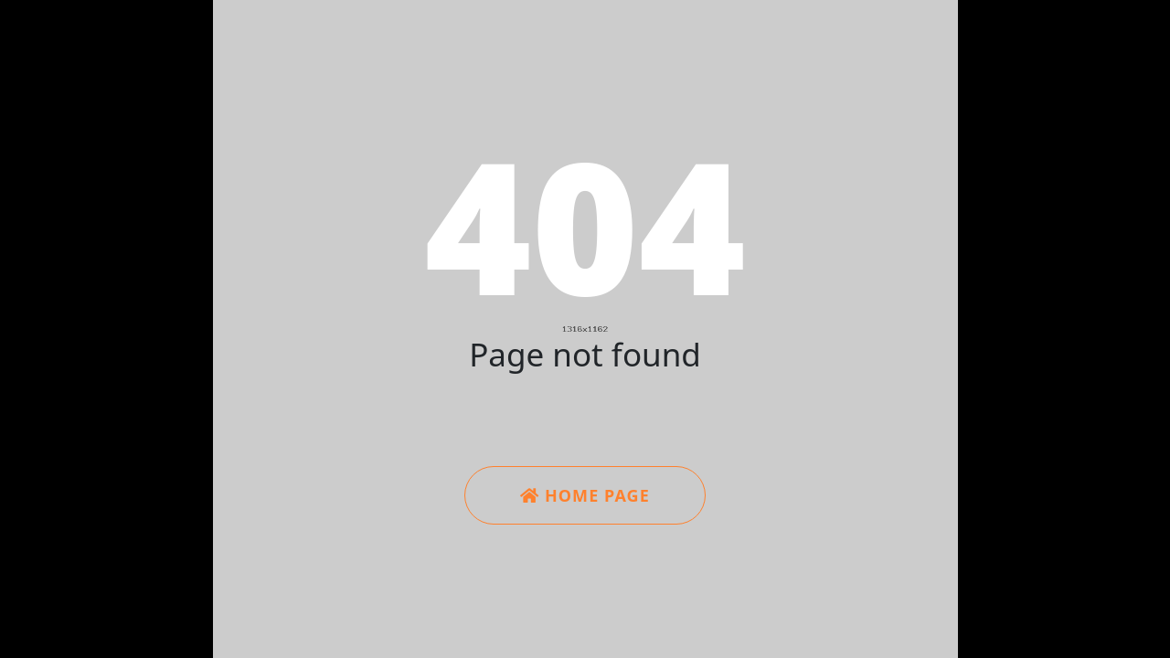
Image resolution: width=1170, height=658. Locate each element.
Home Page (585, 495)
